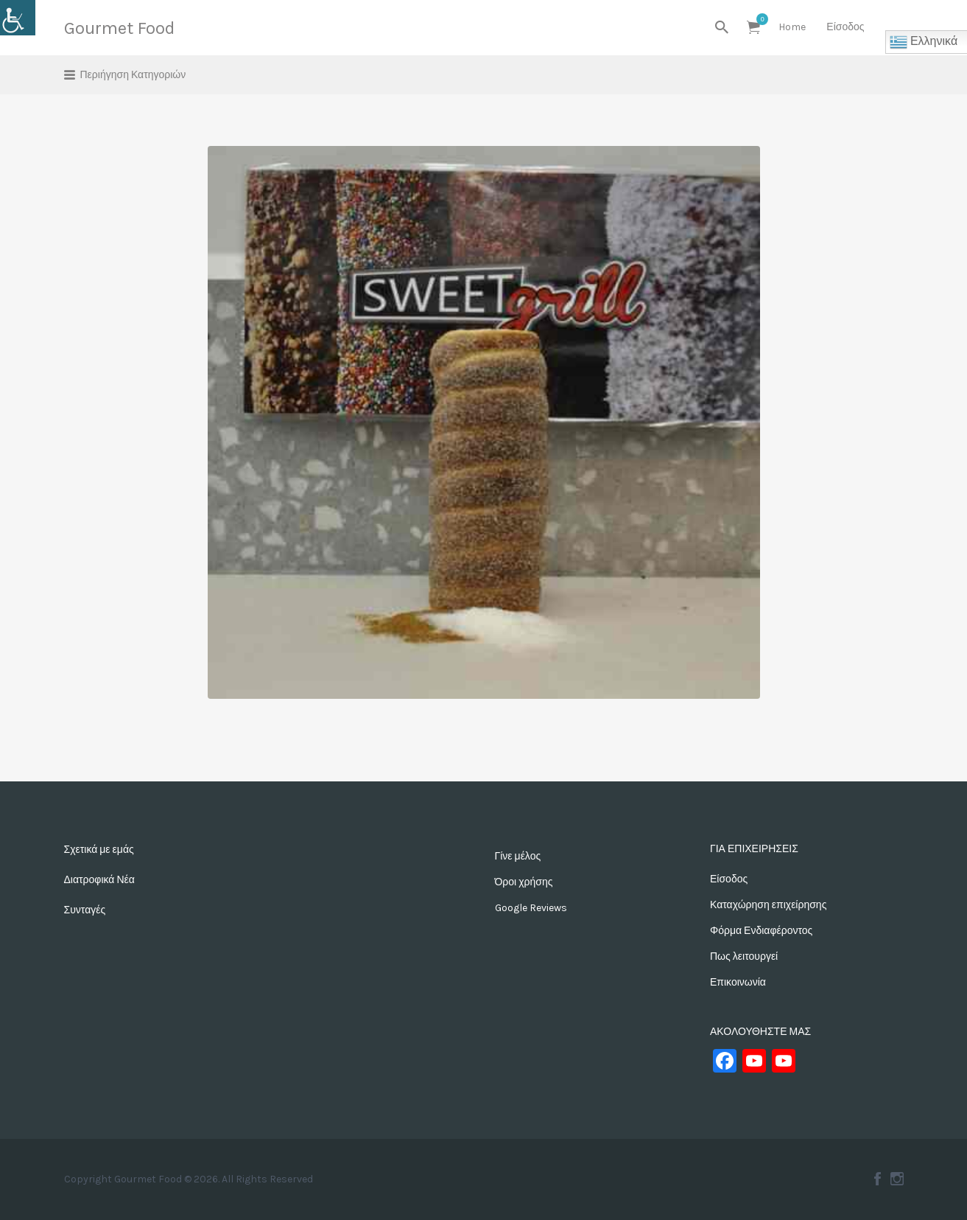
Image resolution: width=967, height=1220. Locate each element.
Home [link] (792, 27)
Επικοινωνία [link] (738, 982)
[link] (17, 17)
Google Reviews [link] (531, 908)
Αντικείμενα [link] (758, 19)
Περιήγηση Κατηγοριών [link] (133, 75)
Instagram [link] (897, 1179)
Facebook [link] (877, 1179)
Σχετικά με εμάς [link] (99, 849)
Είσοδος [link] (845, 27)
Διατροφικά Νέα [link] (99, 880)
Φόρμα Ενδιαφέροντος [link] (761, 930)
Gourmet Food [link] (119, 28)
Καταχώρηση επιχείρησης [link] (768, 905)
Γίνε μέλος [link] (518, 856)
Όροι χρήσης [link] (524, 882)
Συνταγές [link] (85, 910)
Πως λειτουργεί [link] (744, 956)
